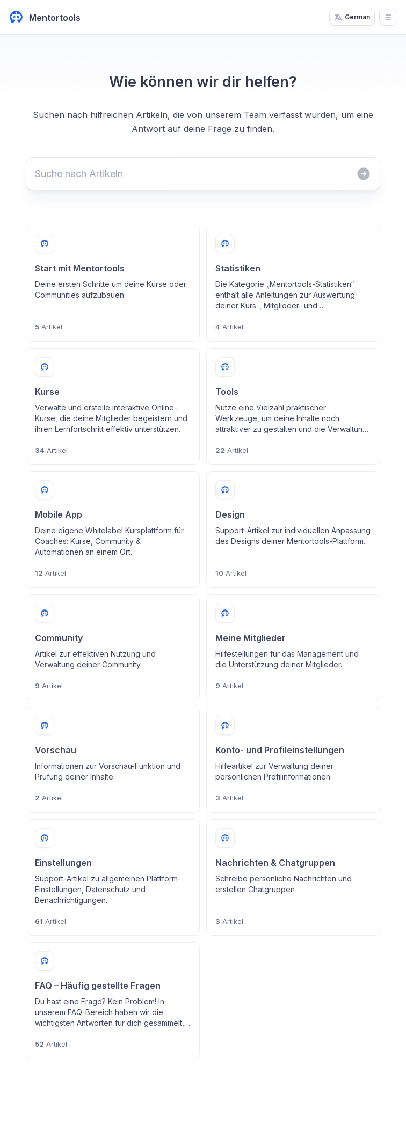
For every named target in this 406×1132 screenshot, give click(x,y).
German (352, 17)
